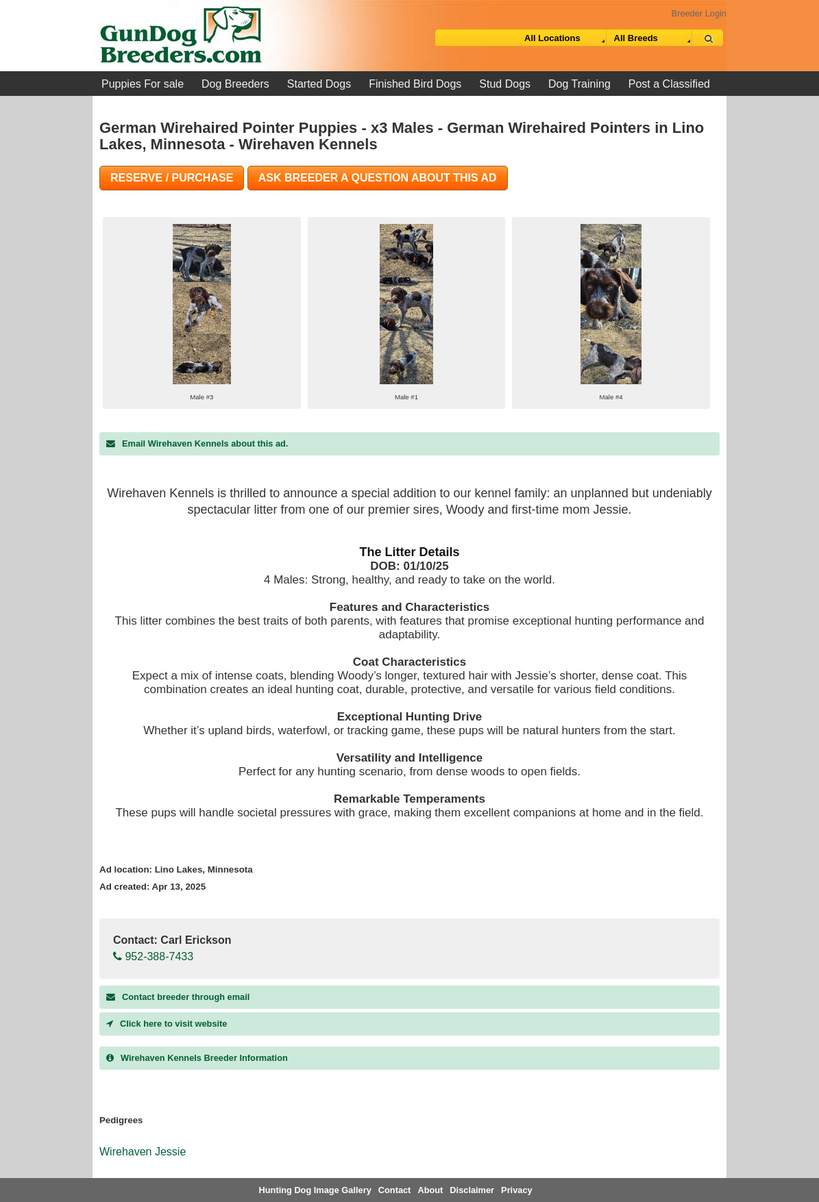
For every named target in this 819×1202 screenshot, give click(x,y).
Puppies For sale (142, 84)
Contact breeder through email (177, 997)
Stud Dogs (504, 84)
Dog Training (579, 84)
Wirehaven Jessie (142, 1151)
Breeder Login (699, 13)
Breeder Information (197, 1058)
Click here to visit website (166, 1023)
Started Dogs (319, 84)
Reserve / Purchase (171, 178)
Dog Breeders (235, 84)
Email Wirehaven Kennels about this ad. (197, 443)
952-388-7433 (153, 956)
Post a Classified (669, 84)
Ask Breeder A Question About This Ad (377, 178)
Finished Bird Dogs (415, 84)
